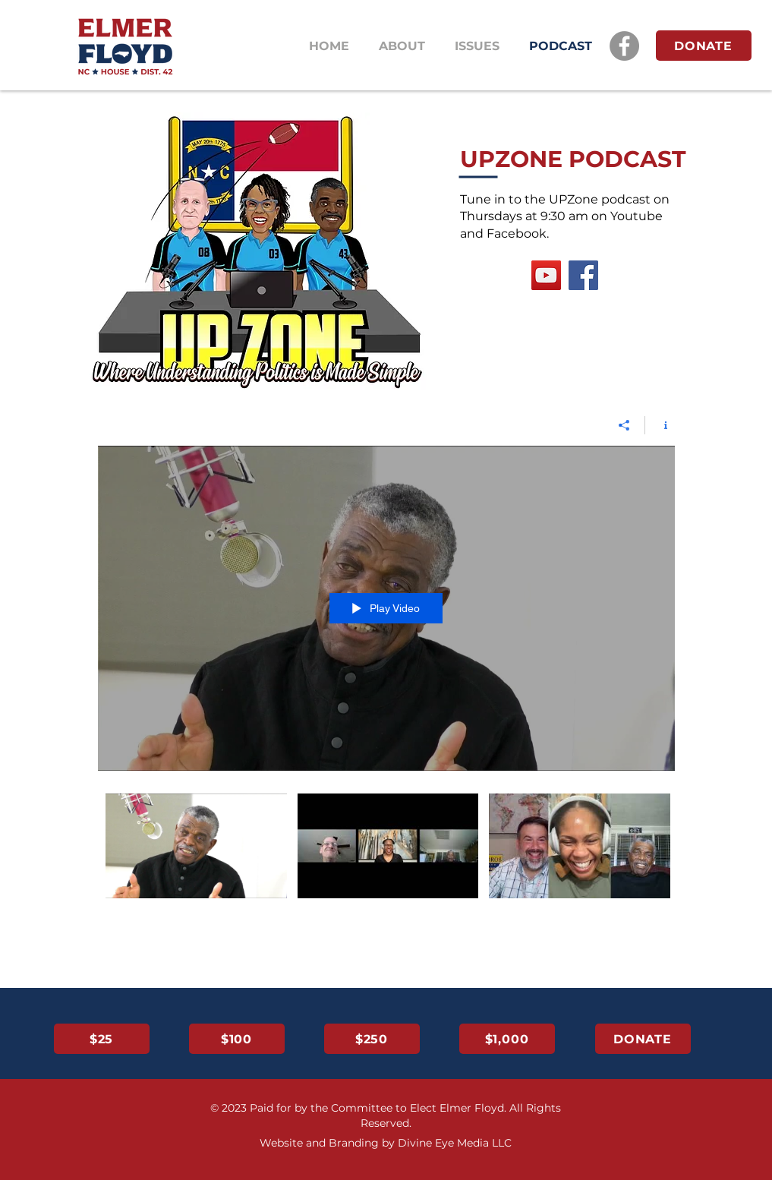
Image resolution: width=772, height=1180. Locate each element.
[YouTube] (546, 275)
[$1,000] (507, 1039)
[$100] (237, 1039)
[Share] (624, 425)
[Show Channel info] (660, 425)
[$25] (102, 1039)
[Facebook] (624, 46)
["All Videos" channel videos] (386, 856)
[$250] (372, 1039)
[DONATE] (704, 45)
